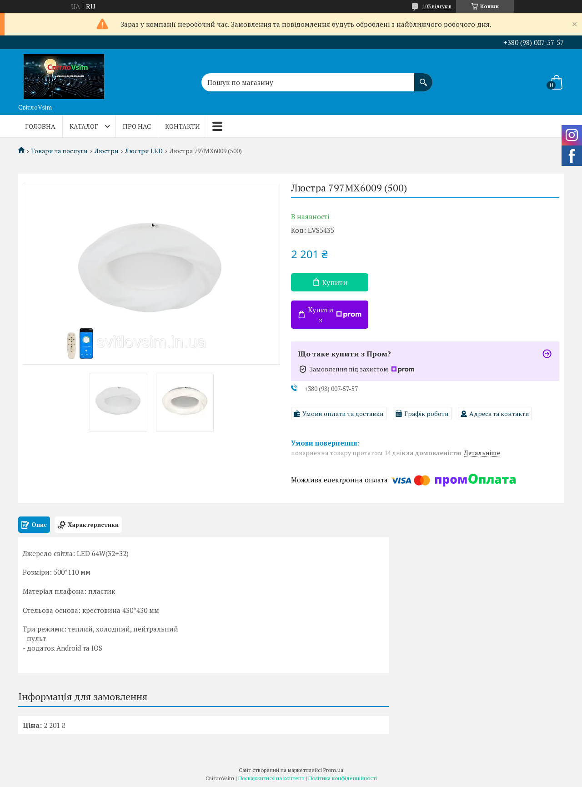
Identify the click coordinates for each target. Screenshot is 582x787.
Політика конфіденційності (342, 778)
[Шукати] (423, 78)
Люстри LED (144, 151)
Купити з (334, 315)
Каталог (84, 126)
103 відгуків (437, 6)
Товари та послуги (59, 151)
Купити (334, 282)
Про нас (137, 126)
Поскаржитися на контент (271, 778)
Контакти (182, 126)
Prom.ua (333, 770)
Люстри (107, 151)
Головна (40, 126)
